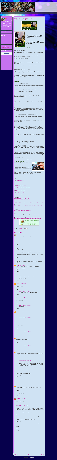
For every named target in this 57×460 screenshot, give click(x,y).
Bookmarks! (14, 12)
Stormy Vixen (18, 311)
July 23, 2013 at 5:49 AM (25, 405)
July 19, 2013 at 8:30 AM (21, 372)
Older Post (42, 454)
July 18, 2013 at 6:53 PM (24, 311)
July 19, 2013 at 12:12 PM (24, 386)
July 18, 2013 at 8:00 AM (23, 283)
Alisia (7, 18)
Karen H (17, 398)
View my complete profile (4, 28)
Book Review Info (8, 12)
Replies (18, 271)
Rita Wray (17, 283)
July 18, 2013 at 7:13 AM (23, 265)
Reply (17, 244)
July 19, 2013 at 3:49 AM (27, 291)
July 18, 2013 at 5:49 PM (22, 297)
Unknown (17, 265)
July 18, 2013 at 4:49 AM (23, 241)
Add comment (17, 430)
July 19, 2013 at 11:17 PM (27, 360)
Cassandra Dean (21, 291)
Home (3, 12)
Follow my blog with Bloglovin (5, 47)
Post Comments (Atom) (31, 457)
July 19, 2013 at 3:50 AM (27, 331)
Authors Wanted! (20, 12)
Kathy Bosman (18, 386)
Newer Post (16, 454)
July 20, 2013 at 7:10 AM (22, 398)
